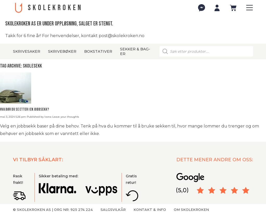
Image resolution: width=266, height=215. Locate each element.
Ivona (47, 116)
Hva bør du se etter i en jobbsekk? (24, 109)
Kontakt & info (150, 209)
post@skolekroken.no (121, 35)
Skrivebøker (62, 51)
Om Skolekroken (191, 209)
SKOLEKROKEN (55, 7)
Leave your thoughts (65, 116)
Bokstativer (98, 51)
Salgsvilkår (113, 209)
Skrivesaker (26, 51)
